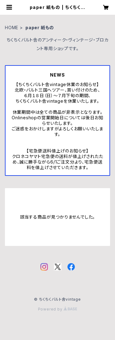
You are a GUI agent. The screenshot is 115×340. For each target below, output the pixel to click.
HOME (11, 27)
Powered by (57, 309)
